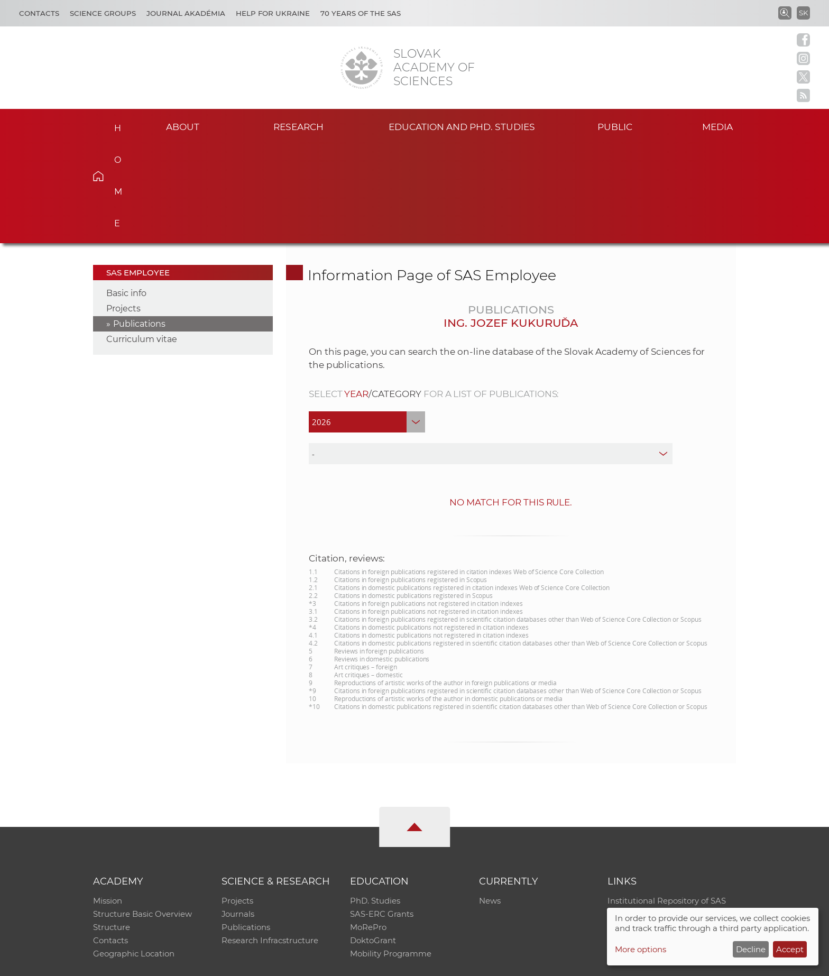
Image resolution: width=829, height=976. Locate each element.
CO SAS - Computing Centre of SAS (236, 963)
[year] (367, 322)
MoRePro (368, 829)
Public (614, 126)
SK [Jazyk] (803, 12)
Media (720, 126)
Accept (790, 949)
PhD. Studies (375, 802)
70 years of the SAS (360, 13)
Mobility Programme (390, 857)
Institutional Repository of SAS (666, 802)
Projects (123, 209)
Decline (751, 949)
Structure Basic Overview (142, 816)
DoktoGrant (373, 843)
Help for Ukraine (273, 13)
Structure (111, 829)
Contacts (39, 13)
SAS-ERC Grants (381, 816)
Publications (139, 224)
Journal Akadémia (185, 13)
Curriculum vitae (141, 240)
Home (114, 125)
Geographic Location (133, 857)
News (490, 802)
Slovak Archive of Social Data (663, 816)
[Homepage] (361, 68)
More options (640, 949)
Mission (107, 802)
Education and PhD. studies (462, 126)
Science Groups (103, 13)
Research (298, 126)
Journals (238, 816)
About (182, 126)
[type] (491, 354)
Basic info (126, 194)
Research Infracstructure (270, 843)
